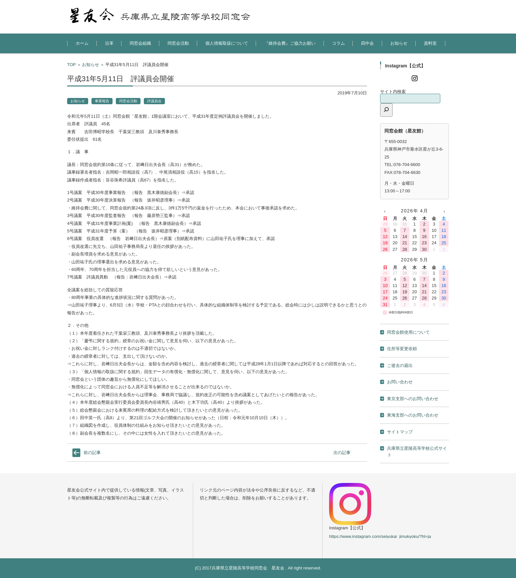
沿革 (109, 43)
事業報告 (102, 101)
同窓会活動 (178, 43)
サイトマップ (400, 431)
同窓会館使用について (408, 332)
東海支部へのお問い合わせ (412, 415)
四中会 (367, 43)
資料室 (430, 43)
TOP (71, 64)
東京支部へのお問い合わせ (412, 398)
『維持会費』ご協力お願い (290, 43)
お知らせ (398, 43)
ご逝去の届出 (400, 365)
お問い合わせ (400, 381)
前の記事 (92, 452)
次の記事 (341, 452)
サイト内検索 (393, 91)
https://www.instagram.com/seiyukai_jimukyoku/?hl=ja (380, 536)
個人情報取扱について (226, 43)
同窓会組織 (140, 43)
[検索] (386, 110)
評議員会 (154, 101)
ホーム (82, 43)
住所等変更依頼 (402, 348)
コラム (338, 43)
